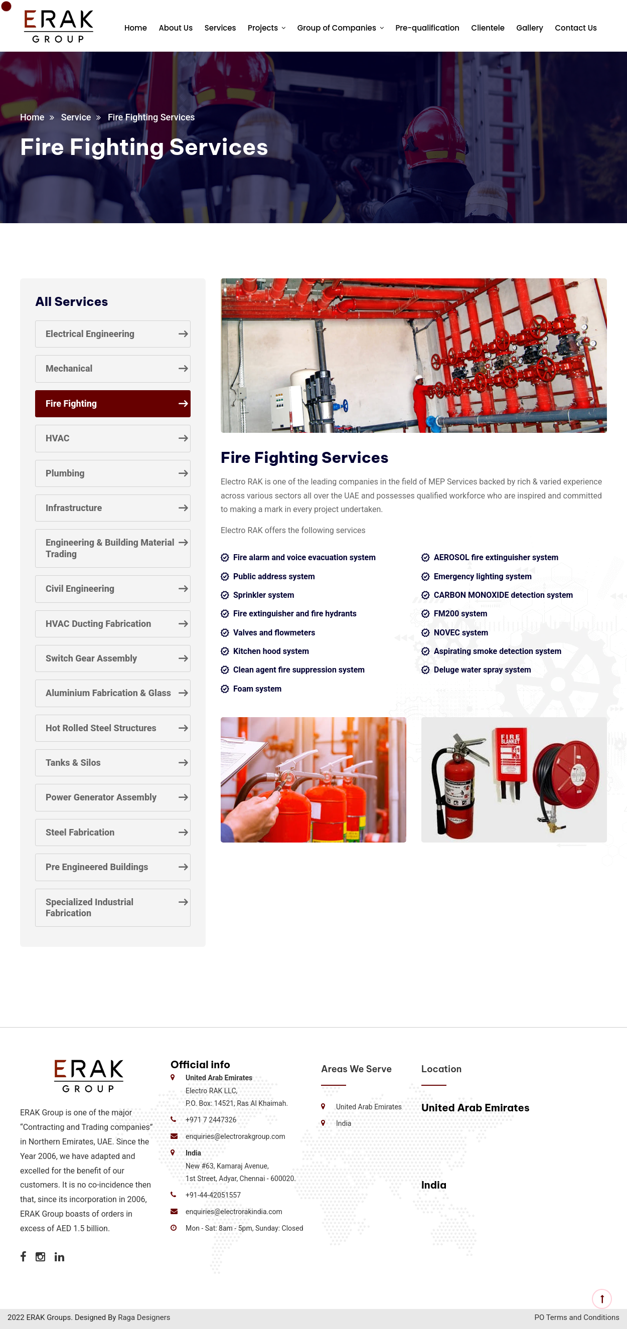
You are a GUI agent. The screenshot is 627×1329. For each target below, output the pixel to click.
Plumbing (65, 473)
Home (135, 28)
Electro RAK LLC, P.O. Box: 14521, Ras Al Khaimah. (237, 1090)
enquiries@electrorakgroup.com (235, 1136)
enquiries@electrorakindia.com (234, 1212)
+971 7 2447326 (211, 1120)
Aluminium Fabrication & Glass (108, 693)
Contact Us (576, 28)
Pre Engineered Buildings (97, 867)
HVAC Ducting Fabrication (98, 623)
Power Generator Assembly (101, 797)
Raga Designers (144, 1317)
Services (220, 28)
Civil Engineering (80, 588)
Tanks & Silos (73, 762)
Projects (263, 28)
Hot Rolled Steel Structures (101, 728)
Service (76, 117)
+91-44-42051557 (213, 1195)
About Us (176, 28)
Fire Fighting (71, 403)
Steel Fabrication (80, 832)
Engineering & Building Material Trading (110, 548)
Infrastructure (74, 508)
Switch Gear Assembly (91, 658)
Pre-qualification (427, 28)
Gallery (530, 28)
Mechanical (69, 368)
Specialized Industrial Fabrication (89, 907)
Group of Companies (336, 28)
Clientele (488, 28)
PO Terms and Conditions (576, 1317)
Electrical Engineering (90, 333)
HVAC (58, 438)
